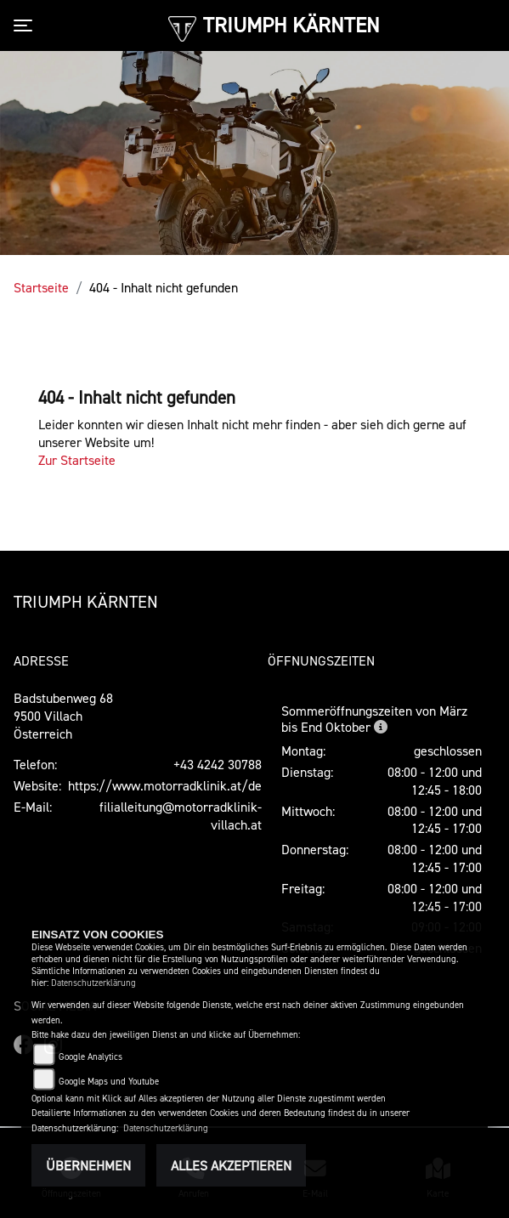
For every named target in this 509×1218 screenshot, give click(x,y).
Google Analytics (90, 1056)
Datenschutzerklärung (93, 983)
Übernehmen (88, 1165)
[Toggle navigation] (26, 25)
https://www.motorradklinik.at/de (165, 785)
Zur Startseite (77, 459)
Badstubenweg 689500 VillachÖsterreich (63, 715)
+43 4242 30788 (217, 764)
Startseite (41, 287)
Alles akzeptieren (231, 1165)
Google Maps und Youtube (109, 1081)
